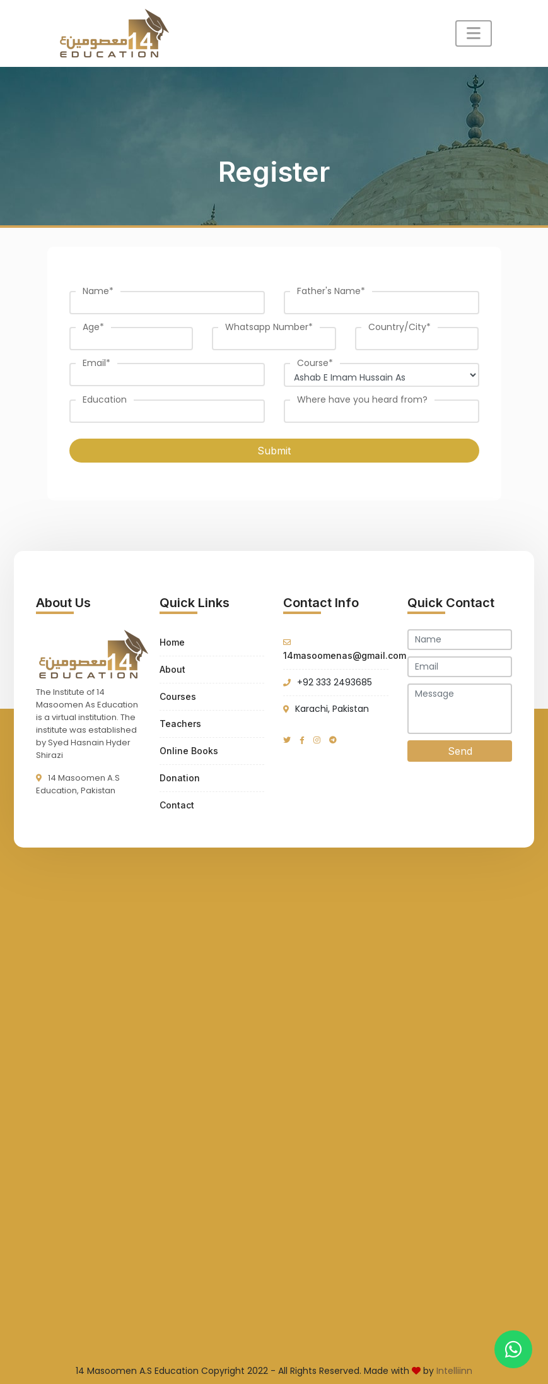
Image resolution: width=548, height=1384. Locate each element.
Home (172, 642)
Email (96, 363)
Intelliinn (454, 1370)
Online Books (189, 750)
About (172, 669)
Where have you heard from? (362, 399)
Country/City (399, 327)
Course (315, 363)
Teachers (180, 723)
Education (105, 399)
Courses (178, 696)
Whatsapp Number (269, 327)
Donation (180, 777)
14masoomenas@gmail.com (344, 655)
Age (93, 327)
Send (460, 751)
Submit (274, 450)
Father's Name (331, 291)
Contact (177, 805)
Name (98, 291)
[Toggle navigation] (473, 33)
